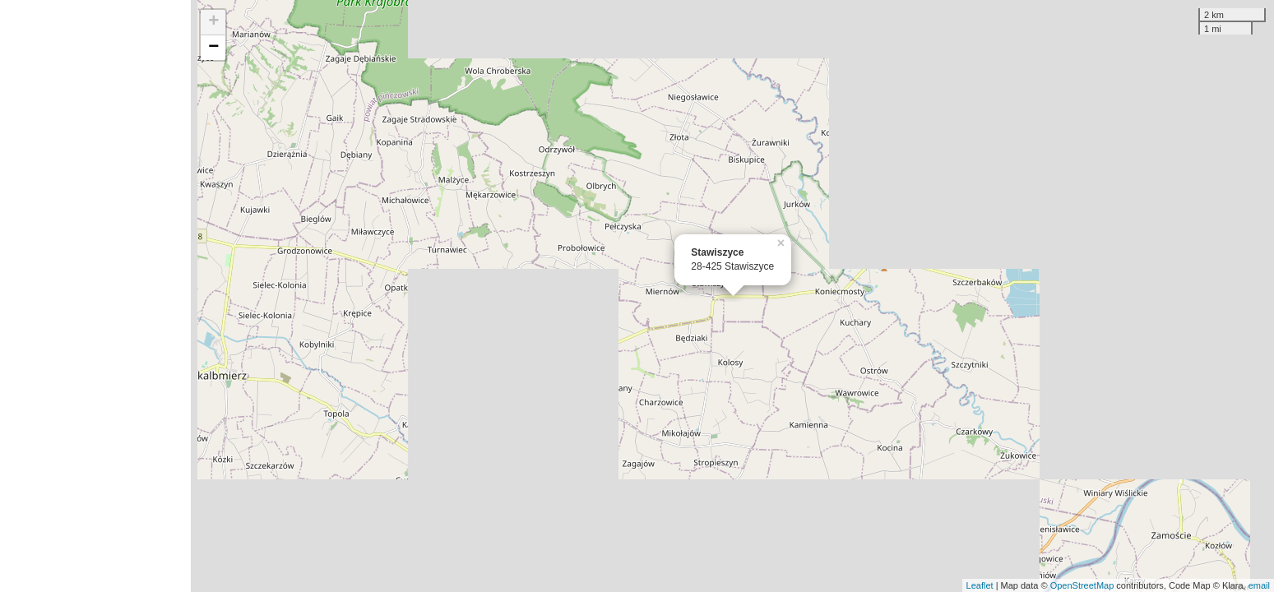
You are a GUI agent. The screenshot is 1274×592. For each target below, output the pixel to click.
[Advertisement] (95, 296)
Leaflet (980, 585)
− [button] (213, 47)
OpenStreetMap (1082, 585)
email (1259, 585)
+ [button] (213, 22)
